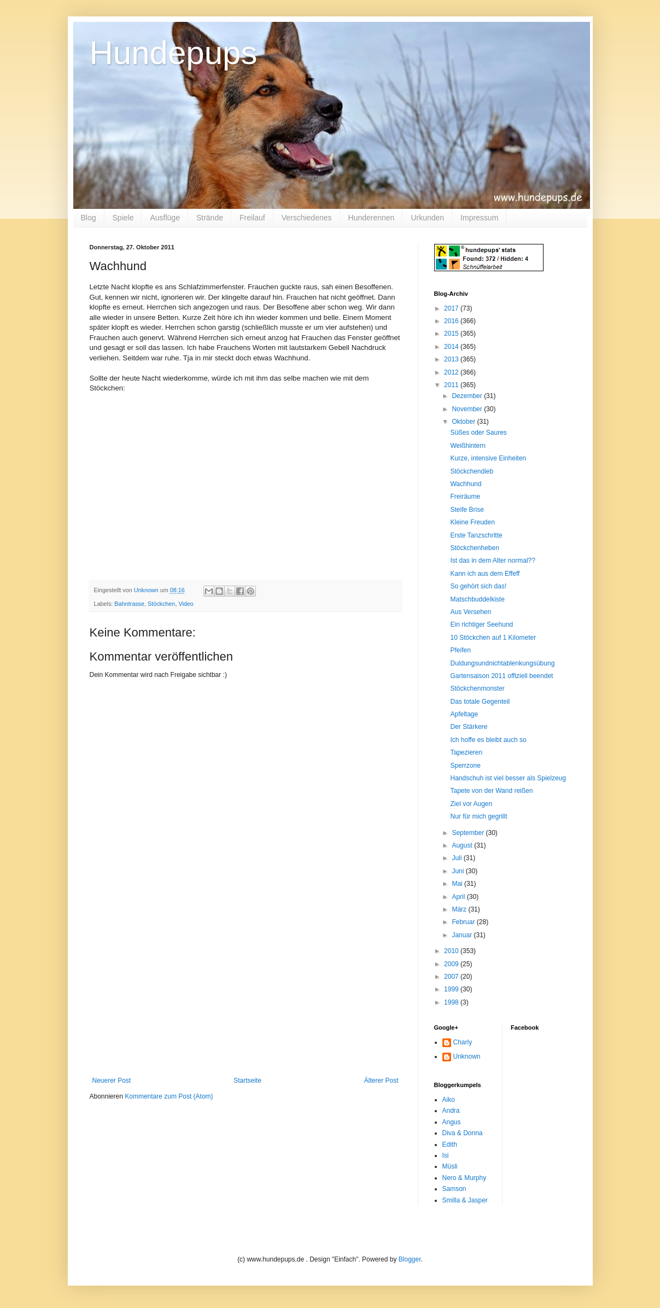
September (469, 833)
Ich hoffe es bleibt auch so (488, 740)
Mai (458, 883)
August (463, 845)
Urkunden (427, 217)
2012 (452, 372)
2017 (452, 308)
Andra (451, 1110)
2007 (452, 976)
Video (185, 603)
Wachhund (465, 484)
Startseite (247, 1080)
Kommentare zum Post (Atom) (169, 1096)
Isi (445, 1155)
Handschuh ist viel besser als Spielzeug (507, 778)
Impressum (479, 217)
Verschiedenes (307, 217)
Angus (451, 1122)
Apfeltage (464, 714)
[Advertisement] (245, 994)
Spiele (123, 217)
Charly (462, 1042)
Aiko (448, 1099)
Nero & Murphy (464, 1178)
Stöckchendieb (471, 471)
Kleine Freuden (472, 522)
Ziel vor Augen (471, 804)
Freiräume (465, 496)
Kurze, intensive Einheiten (488, 458)
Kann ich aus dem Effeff (484, 573)
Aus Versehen (470, 612)
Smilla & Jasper (465, 1200)
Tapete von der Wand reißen (491, 791)
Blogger (410, 1259)
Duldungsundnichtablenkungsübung (502, 663)
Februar (464, 922)
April (459, 897)
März (460, 909)
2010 (452, 951)
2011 (452, 385)
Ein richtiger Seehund (481, 624)
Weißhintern (467, 445)
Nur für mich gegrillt (478, 816)
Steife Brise (466, 509)
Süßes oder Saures (478, 432)
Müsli (450, 1166)
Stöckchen (161, 603)
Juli (457, 858)
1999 (452, 989)
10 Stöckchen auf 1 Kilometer (493, 637)
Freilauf (252, 217)
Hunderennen (371, 217)
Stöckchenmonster (477, 688)
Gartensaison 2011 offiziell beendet (501, 676)
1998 (452, 1002)
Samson (454, 1189)
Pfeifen (460, 650)
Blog (88, 217)
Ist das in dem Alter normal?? (492, 560)
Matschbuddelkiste (477, 599)
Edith (449, 1144)
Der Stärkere (468, 727)
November (468, 409)
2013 (452, 359)
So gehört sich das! (478, 586)
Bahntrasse (129, 603)
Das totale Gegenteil (480, 701)
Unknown (467, 1056)
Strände (209, 217)
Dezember (468, 396)
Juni (458, 871)
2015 (452, 333)
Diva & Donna (462, 1133)
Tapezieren (466, 752)
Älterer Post (381, 1080)
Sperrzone (465, 765)
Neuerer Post (111, 1080)
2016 (452, 321)
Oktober (464, 421)
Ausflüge (164, 217)
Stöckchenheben (474, 548)
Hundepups (174, 52)
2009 (452, 964)
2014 (452, 347)
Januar (463, 935)
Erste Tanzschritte (476, 535)
